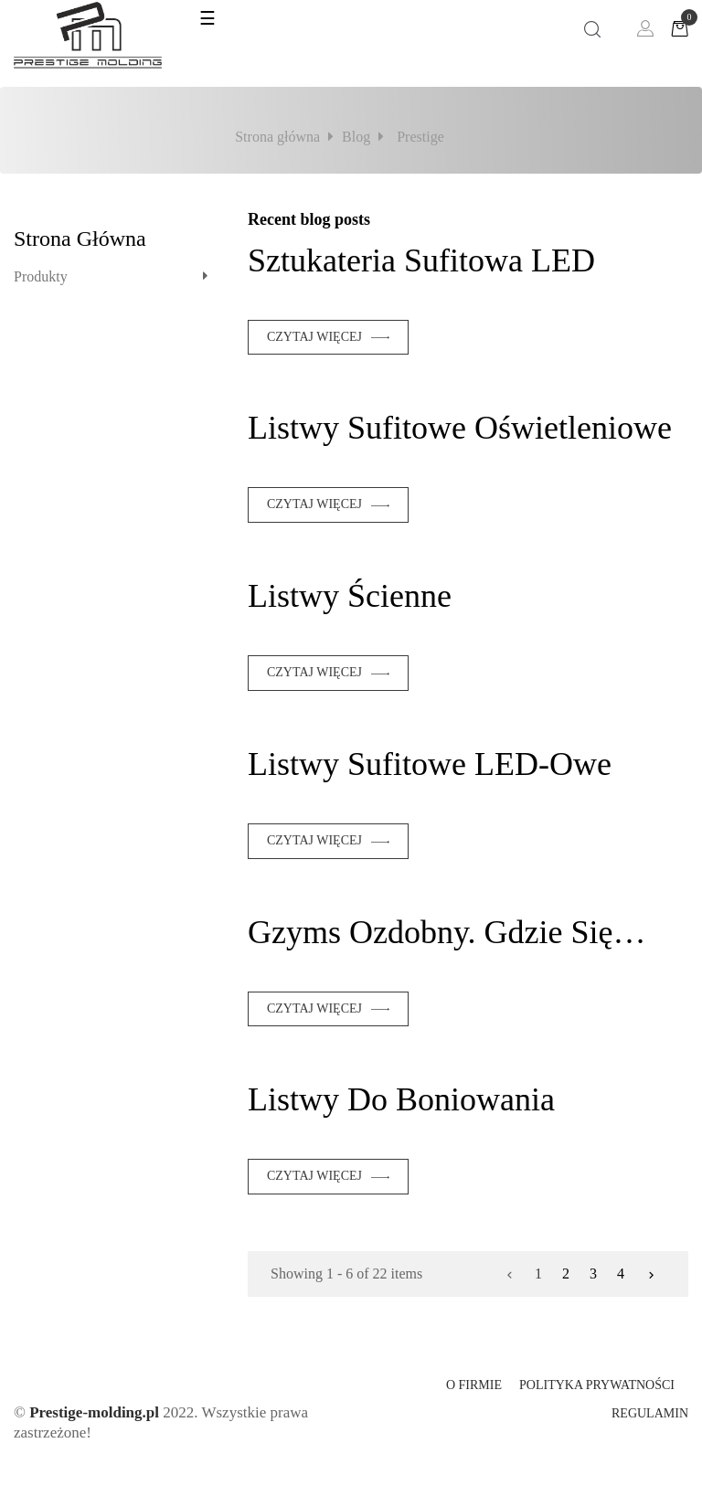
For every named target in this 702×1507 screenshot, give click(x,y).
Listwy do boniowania (401, 1099)
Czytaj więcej (314, 337)
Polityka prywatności (597, 1385)
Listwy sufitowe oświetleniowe (460, 427)
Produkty (41, 276)
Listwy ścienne (350, 596)
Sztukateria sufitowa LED (421, 260)
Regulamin (650, 1413)
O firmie (474, 1385)
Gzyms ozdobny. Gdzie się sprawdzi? (430, 932)
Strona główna (80, 238)
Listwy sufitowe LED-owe (430, 764)
